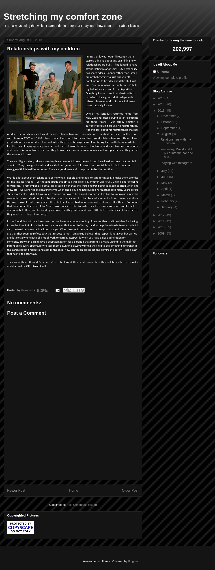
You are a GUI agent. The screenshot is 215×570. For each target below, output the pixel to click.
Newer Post (16, 490)
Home (73, 490)
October (167, 122)
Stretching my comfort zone (63, 16)
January (167, 207)
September (169, 128)
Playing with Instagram (176, 163)
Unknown (164, 71)
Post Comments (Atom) (82, 504)
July (164, 171)
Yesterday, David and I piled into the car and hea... (177, 153)
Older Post (130, 490)
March (166, 195)
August (166, 134)
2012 (162, 215)
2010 (162, 227)
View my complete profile (170, 77)
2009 (162, 233)
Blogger (133, 561)
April (164, 189)
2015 (162, 98)
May (164, 183)
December (168, 116)
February (168, 201)
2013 (162, 110)
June (165, 177)
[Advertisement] (72, 448)
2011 (162, 221)
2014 (162, 104)
